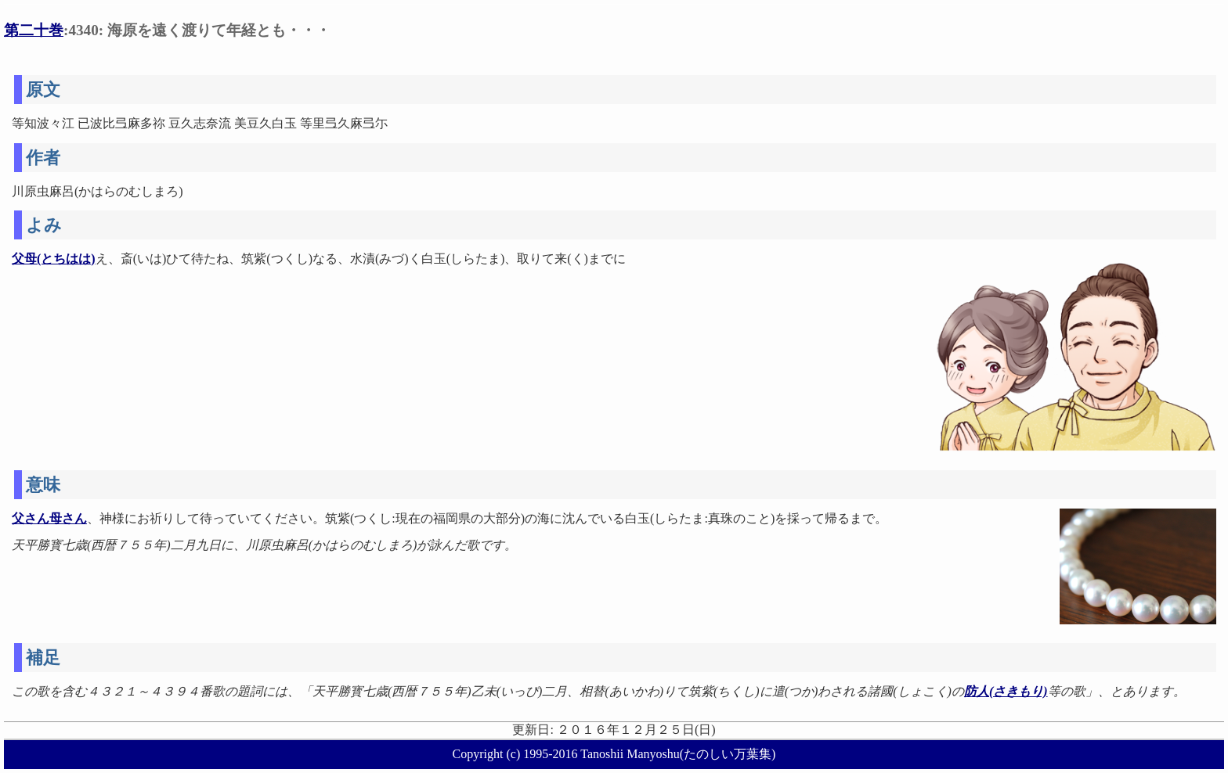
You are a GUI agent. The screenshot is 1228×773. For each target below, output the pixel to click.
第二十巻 (33, 30)
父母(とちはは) (54, 258)
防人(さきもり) (1006, 691)
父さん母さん (49, 518)
